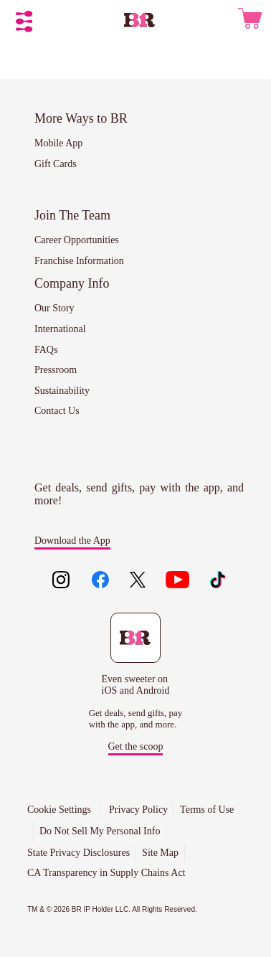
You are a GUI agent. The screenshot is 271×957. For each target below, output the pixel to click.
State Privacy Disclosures (78, 852)
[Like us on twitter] (139, 581)
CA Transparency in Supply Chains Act (106, 872)
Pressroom (55, 369)
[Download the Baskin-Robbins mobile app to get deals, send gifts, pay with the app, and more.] (136, 655)
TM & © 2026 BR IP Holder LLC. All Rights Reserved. (112, 909)
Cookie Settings (59, 809)
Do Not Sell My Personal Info (99, 831)
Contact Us (57, 410)
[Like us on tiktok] (217, 581)
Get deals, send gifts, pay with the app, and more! (139, 493)
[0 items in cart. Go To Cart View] (249, 22)
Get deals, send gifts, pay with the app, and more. (136, 718)
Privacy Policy (138, 809)
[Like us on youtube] (178, 581)
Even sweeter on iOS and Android (136, 685)
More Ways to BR (81, 118)
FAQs (45, 349)
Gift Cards (55, 164)
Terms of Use (207, 809)
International (60, 329)
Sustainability (62, 390)
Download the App (72, 540)
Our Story (54, 308)
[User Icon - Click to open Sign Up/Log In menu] (222, 21)
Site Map (160, 852)
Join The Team (72, 215)
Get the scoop (135, 746)
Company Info (71, 283)
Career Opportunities (76, 240)
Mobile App (58, 143)
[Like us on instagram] (61, 581)
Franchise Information (79, 260)
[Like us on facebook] (100, 581)
